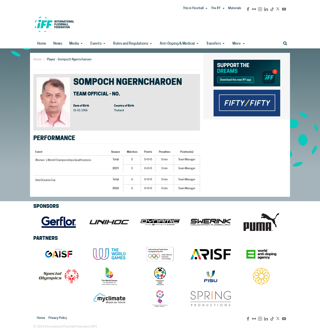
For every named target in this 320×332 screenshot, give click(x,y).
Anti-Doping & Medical (177, 43)
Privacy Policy (57, 318)
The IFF (216, 8)
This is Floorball (193, 8)
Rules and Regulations (130, 43)
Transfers (213, 43)
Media (74, 43)
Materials (234, 8)
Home (41, 43)
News (57, 43)
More (238, 43)
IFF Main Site (54, 24)
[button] (206, 8)
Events (96, 43)
